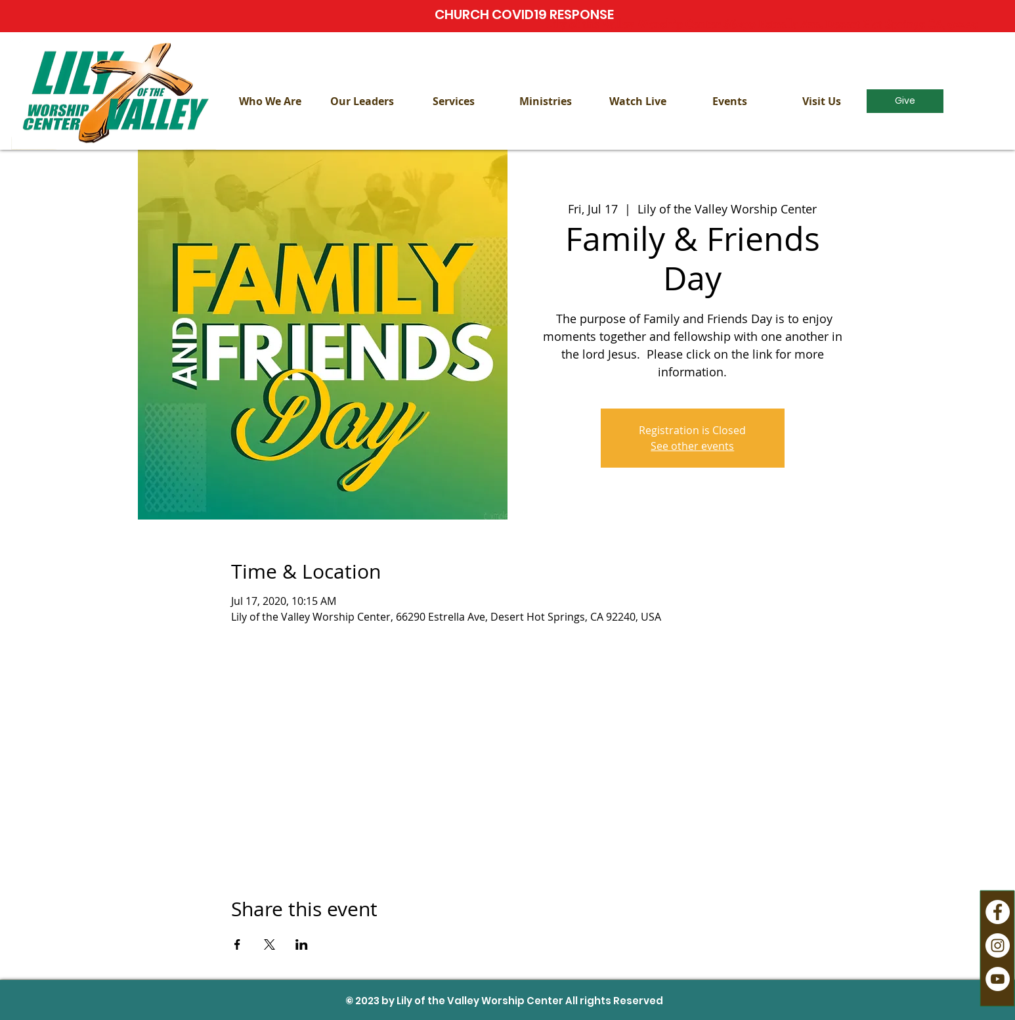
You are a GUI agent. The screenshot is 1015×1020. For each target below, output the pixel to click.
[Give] (905, 101)
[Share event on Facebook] (237, 944)
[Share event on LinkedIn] (301, 944)
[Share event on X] (269, 944)
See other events (692, 446)
